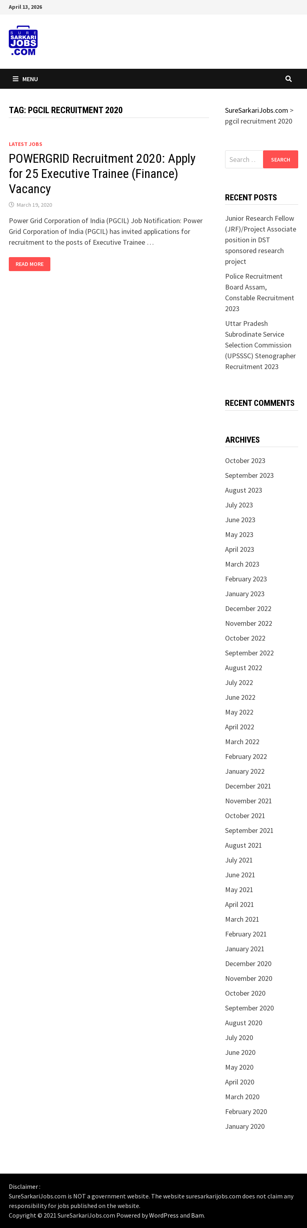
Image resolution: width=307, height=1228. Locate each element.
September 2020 (249, 1007)
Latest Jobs (25, 144)
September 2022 (249, 652)
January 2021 (245, 948)
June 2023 (240, 519)
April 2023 (239, 549)
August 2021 (243, 845)
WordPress (164, 1215)
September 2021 (249, 830)
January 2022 (245, 771)
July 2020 (239, 1037)
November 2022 (248, 623)
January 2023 (245, 593)
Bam (197, 1215)
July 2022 (239, 682)
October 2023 (245, 460)
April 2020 (239, 1081)
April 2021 (239, 904)
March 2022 (242, 741)
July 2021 (239, 860)
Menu (25, 79)
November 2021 (248, 800)
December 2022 (248, 608)
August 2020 (243, 1022)
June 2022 (240, 697)
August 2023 (243, 490)
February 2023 (246, 578)
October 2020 (245, 993)
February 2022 (246, 756)
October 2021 (245, 815)
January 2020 (245, 1126)
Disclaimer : (24, 1186)
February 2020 (246, 1111)
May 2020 (239, 1067)
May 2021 (239, 889)
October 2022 (245, 638)
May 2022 (239, 712)
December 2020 (248, 963)
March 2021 (242, 919)
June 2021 (240, 874)
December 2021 (248, 786)
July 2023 (239, 504)
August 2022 (243, 667)
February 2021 (246, 933)
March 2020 (242, 1096)
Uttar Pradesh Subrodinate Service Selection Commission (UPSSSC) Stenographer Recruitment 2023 (260, 345)
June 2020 (240, 1052)
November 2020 (248, 978)
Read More (32, 264)
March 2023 (242, 564)
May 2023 (239, 534)
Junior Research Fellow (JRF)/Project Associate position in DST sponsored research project (260, 240)
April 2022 (239, 726)
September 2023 (249, 475)
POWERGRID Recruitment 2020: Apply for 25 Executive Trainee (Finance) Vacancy (102, 174)
